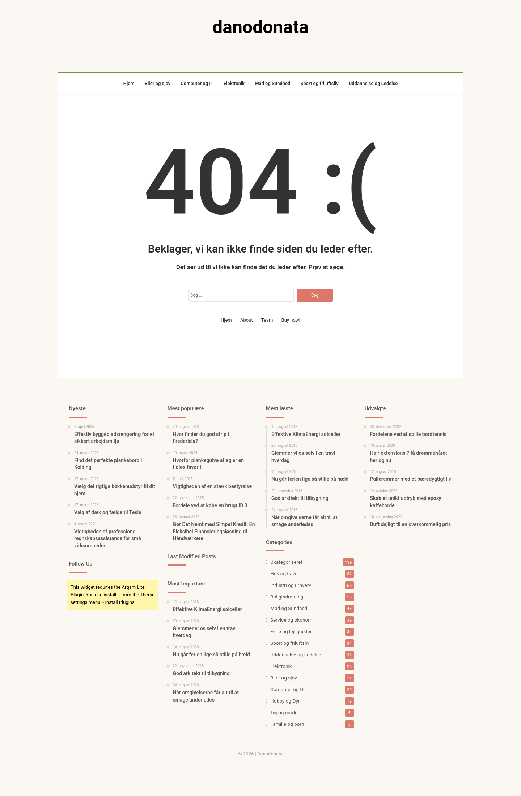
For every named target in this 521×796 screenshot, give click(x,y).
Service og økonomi (292, 620)
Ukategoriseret (286, 562)
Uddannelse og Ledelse (373, 83)
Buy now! (290, 320)
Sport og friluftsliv (319, 83)
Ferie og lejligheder (291, 631)
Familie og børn (287, 724)
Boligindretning (286, 597)
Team (267, 320)
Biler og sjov (158, 83)
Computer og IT (197, 83)
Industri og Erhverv (290, 585)
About (246, 320)
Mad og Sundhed (272, 83)
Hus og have (283, 573)
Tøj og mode (283, 712)
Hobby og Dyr (285, 701)
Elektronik (234, 83)
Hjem (129, 83)
